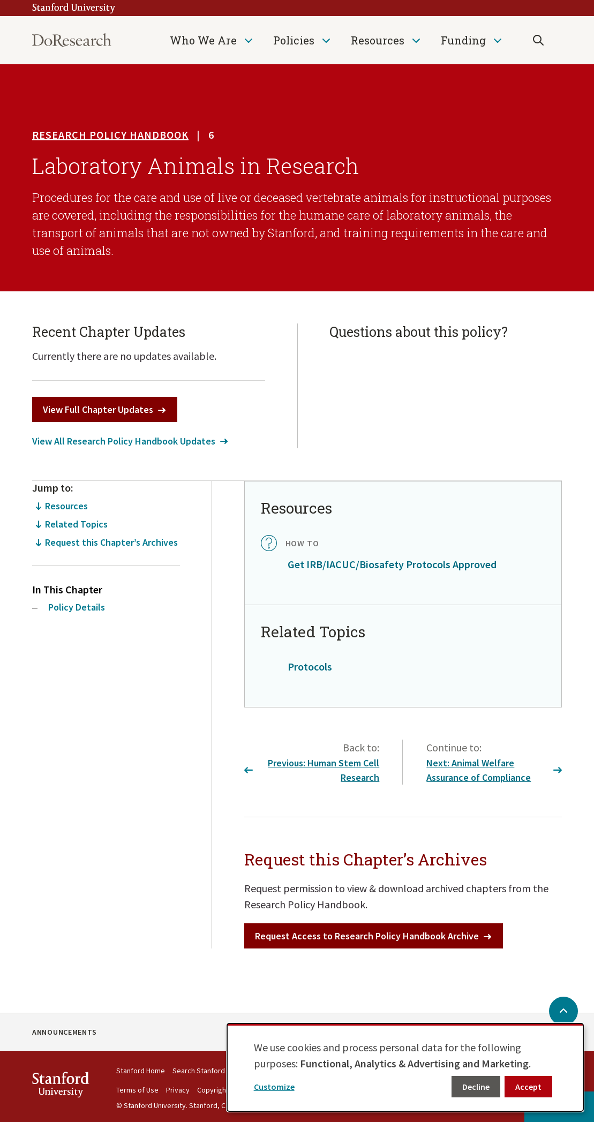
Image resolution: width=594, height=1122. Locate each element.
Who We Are (203, 40)
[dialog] (405, 1067)
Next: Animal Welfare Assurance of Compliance (494, 770)
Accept (528, 1086)
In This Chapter (67, 589)
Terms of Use (137, 1090)
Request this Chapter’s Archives (111, 542)
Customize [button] (274, 1086)
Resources (377, 40)
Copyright (213, 1090)
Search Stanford (198, 1070)
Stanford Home (140, 1070)
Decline (476, 1086)
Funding (463, 40)
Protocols (310, 666)
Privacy (178, 1090)
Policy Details (76, 607)
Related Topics (76, 524)
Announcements (64, 1032)
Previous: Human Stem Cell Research (312, 770)
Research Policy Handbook (110, 134)
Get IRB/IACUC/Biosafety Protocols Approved (392, 564)
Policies (293, 40)
